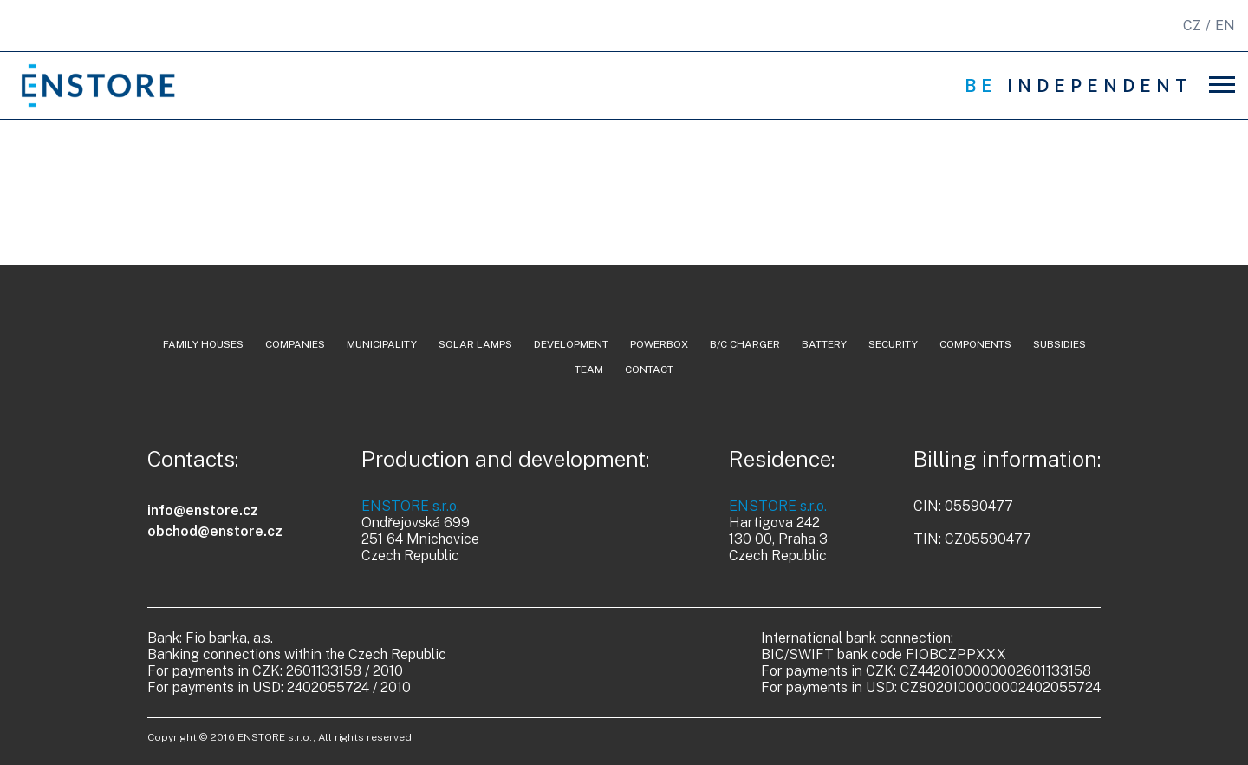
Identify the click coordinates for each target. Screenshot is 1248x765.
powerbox (659, 344)
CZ (1192, 25)
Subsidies (1059, 344)
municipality (382, 344)
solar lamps (475, 344)
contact (649, 369)
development (571, 344)
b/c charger (745, 344)
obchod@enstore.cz (215, 531)
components (975, 344)
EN (1225, 25)
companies (295, 344)
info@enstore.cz (202, 510)
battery (824, 344)
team (589, 369)
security (893, 344)
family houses (203, 344)
